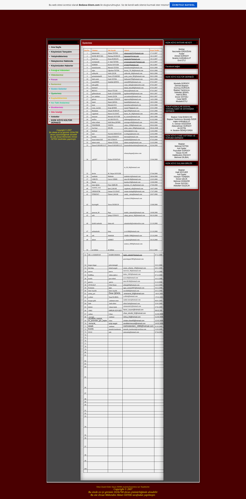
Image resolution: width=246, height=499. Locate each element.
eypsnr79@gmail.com (131, 108)
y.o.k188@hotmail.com (131, 231)
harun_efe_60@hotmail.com (133, 114)
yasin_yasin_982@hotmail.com (134, 76)
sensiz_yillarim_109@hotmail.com (134, 268)
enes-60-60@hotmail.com (131, 281)
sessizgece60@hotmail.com (133, 122)
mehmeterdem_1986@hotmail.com (138, 326)
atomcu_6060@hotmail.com (133, 244)
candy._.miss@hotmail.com (133, 194)
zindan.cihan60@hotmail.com (133, 320)
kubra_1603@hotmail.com (132, 274)
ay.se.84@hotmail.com (130, 278)
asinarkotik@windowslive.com (134, 223)
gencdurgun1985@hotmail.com (133, 259)
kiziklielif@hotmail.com (132, 139)
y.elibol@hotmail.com (130, 296)
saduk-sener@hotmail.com (132, 300)
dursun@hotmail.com (131, 137)
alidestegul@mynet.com (132, 119)
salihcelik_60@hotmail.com (133, 73)
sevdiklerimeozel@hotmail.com (134, 323)
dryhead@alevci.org (130, 131)
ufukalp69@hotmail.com (131, 285)
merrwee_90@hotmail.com (132, 271)
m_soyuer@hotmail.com (132, 116)
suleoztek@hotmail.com (131, 332)
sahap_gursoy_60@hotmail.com (134, 215)
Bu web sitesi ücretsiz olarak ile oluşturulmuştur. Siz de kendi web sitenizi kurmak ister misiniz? (123, 5)
